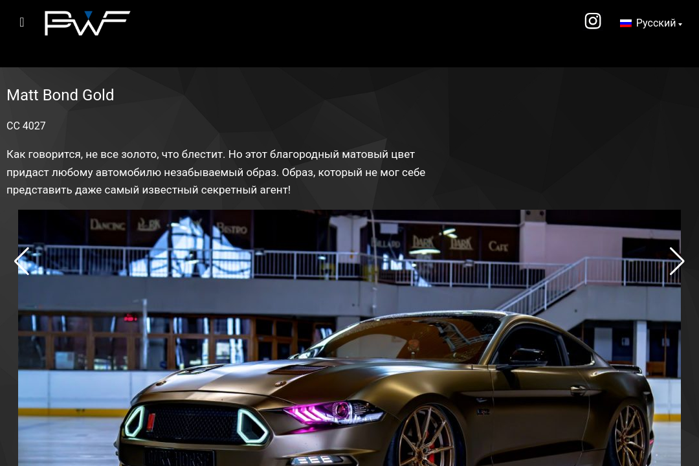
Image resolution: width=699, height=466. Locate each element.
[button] (21, 261)
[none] (651, 23)
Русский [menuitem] (656, 23)
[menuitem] (651, 23)
